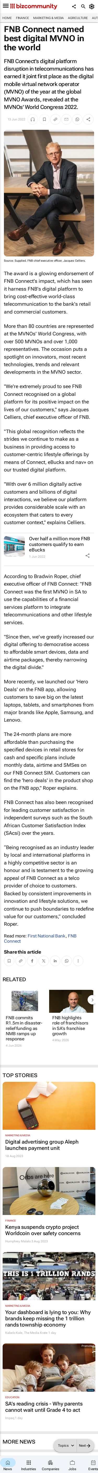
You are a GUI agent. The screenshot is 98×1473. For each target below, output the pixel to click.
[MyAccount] (93, 6)
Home (7, 18)
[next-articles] (92, 999)
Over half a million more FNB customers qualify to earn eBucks (59, 544)
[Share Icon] (87, 555)
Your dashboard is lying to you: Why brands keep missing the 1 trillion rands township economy (48, 1318)
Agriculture (78, 18)
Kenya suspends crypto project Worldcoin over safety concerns (42, 1230)
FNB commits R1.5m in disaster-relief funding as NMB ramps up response (24, 1028)
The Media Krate (36, 1333)
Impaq (9, 1418)
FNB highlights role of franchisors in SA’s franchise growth (70, 1025)
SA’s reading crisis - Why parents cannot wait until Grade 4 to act (44, 1407)
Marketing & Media (48, 18)
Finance (22, 18)
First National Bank (47, 935)
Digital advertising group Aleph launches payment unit (42, 1145)
